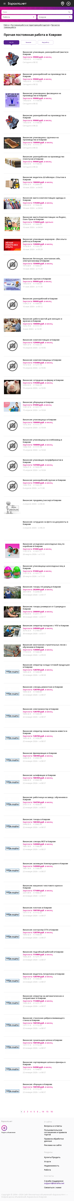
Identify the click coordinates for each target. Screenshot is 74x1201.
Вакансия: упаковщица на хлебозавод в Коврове (42, 440)
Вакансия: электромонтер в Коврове (40, 709)
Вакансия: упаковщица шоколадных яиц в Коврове (44, 567)
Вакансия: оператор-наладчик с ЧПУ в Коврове (46, 625)
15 (47, 1111)
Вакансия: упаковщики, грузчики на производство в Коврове (41, 138)
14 (43, 1111)
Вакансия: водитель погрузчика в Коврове (43, 974)
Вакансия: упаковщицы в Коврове (39, 419)
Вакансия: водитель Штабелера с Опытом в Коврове (44, 178)
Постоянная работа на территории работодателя (30, 25)
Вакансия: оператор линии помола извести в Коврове (45, 732)
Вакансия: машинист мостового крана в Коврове (42, 886)
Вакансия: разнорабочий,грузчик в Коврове (44, 480)
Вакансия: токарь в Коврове (36, 819)
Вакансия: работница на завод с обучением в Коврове (45, 798)
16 (52, 1111)
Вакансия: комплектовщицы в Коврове (42, 360)
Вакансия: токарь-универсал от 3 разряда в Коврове (44, 607)
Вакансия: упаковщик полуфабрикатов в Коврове (43, 461)
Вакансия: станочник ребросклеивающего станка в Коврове (44, 1019)
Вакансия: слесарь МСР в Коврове (39, 841)
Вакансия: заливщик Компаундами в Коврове (45, 863)
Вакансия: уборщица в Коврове (38, 402)
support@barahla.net (54, 1183)
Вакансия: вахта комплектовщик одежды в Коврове (44, 199)
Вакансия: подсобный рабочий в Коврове (43, 952)
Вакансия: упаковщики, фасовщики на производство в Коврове (42, 94)
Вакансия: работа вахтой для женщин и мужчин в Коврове (42, 319)
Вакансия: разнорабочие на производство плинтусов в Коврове (43, 157)
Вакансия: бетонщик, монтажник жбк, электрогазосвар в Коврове (41, 259)
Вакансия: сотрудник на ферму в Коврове (43, 380)
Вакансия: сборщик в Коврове (37, 1084)
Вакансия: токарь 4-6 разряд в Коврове (42, 586)
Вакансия (28, 42)
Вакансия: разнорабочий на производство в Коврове (44, 75)
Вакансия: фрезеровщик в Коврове (40, 753)
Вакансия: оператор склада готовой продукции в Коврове (46, 666)
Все (11, 42)
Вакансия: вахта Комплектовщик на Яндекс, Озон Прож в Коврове (44, 218)
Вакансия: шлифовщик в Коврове (39, 775)
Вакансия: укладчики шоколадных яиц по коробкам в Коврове (43, 545)
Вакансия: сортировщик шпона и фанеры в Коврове (44, 1063)
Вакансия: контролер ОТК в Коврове (40, 929)
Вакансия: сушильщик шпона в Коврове (42, 1040)
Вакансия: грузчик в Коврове (37, 278)
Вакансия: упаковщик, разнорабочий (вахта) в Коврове (45, 53)
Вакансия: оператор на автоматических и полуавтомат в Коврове (43, 997)
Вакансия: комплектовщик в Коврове (41, 340)
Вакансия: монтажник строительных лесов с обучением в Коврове (45, 645)
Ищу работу (45, 42)
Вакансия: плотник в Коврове (37, 907)
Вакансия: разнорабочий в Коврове (40, 298)
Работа (6, 25)
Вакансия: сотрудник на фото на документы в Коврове (45, 523)
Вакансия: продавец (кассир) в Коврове (42, 500)
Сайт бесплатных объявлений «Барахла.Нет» (45, 1194)
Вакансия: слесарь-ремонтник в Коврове (43, 687)
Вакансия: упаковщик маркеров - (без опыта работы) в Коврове (45, 240)
